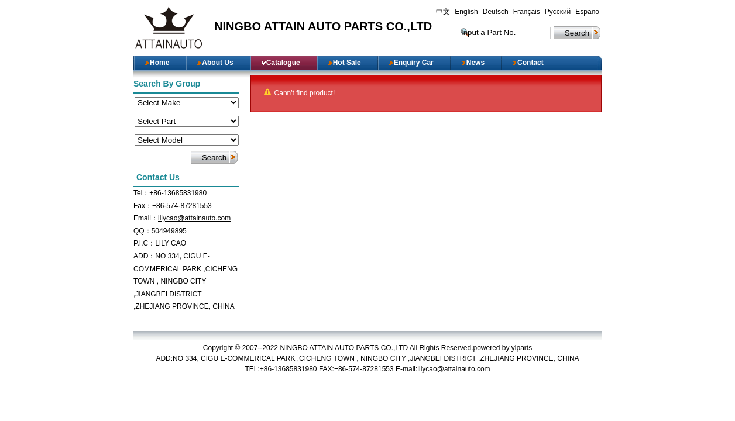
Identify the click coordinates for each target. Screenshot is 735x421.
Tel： (141, 193)
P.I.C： (144, 243)
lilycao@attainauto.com (194, 218)
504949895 (169, 231)
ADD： (144, 256)
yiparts (521, 348)
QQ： (142, 231)
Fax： (142, 206)
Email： (145, 218)
